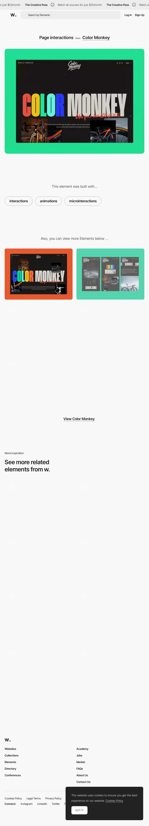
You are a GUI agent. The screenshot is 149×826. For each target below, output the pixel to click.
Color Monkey (96, 37)
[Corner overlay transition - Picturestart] (39, 670)
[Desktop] (39, 274)
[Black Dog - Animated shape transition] (39, 505)
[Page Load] (39, 329)
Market (80, 762)
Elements (10, 762)
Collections (11, 755)
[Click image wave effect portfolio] (110, 559)
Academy (82, 748)
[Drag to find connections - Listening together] (39, 559)
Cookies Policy (13, 798)
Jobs (79, 755)
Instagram (27, 803)
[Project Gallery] (39, 383)
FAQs (79, 768)
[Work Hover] (110, 615)
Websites (10, 748)
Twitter (56, 803)
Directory (10, 768)
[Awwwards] (13, 15)
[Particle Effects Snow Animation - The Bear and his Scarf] (110, 505)
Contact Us (83, 781)
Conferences (13, 775)
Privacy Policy (53, 798)
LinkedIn (42, 803)
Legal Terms (34, 798)
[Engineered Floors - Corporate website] (110, 670)
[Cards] (39, 615)
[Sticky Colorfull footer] (110, 329)
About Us (82, 775)
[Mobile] (110, 274)
